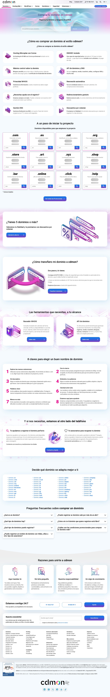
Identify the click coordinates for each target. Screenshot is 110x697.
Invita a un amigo (71, 651)
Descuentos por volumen (32, 644)
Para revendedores (51, 650)
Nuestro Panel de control (73, 644)
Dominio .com (9, 644)
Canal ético (90, 648)
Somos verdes (90, 637)
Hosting (28, 633)
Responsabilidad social (92, 639)
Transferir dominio (10, 637)
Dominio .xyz (9, 651)
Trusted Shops (50, 639)
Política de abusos (72, 673)
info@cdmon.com (86, 664)
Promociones (70, 650)
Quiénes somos (91, 633)
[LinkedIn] (44, 689)
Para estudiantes (50, 655)
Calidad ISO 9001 (81, 670)
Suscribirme (94, 618)
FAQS (88, 646)
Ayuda (94, 605)
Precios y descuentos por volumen (14, 635)
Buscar (75, 29)
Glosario (69, 653)
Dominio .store (9, 653)
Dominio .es (9, 646)
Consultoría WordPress (52, 633)
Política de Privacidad (101, 667)
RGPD (96, 673)
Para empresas (50, 648)
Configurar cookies (89, 673)
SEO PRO (48, 635)
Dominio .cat (9, 648)
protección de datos (62, 622)
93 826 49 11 (72, 605)
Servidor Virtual (70, 633)
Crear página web (30, 637)
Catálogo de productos (72, 646)
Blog (70, 2)
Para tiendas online (51, 653)
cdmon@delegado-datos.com (67, 667)
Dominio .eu (9, 650)
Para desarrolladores (51, 646)
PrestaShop (29, 653)
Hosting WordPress (31, 635)
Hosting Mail (29, 639)
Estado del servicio (71, 648)
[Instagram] (48, 689)
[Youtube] (61, 689)
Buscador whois (10, 641)
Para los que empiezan (52, 644)
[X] (52, 689)
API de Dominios (10, 639)
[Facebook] (57, 689)
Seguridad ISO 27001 (91, 670)
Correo (37, 6)
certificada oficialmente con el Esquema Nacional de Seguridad (42, 670)
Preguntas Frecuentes (11, 642)
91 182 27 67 (89, 2)
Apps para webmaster (72, 642)
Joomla (28, 651)
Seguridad (56, 6)
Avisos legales (80, 673)
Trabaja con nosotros (92, 635)
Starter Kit (28, 646)
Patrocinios (90, 641)
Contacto (89, 642)
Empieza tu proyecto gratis (73, 641)
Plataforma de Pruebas (31, 641)
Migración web (29, 642)
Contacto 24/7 (78, 2)
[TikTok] (65, 689)
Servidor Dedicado (71, 635)
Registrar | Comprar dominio (13, 633)
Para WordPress (50, 651)
